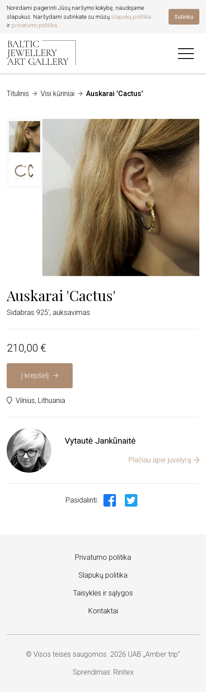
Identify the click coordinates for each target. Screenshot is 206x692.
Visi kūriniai (57, 93)
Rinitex (123, 672)
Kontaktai (103, 611)
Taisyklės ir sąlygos (103, 593)
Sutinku (184, 16)
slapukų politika (131, 16)
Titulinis (18, 93)
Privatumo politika (103, 557)
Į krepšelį (39, 375)
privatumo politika (34, 25)
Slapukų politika (103, 575)
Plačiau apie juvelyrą (163, 460)
